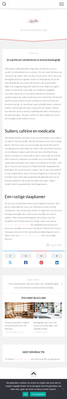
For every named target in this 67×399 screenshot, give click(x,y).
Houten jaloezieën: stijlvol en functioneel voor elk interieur (17, 325)
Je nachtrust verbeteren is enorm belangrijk (33, 59)
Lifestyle (33, 53)
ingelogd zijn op (22, 358)
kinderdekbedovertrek (30, 235)
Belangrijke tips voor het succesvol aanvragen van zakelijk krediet (45, 325)
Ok (25, 394)
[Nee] (63, 389)
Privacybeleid (38, 394)
